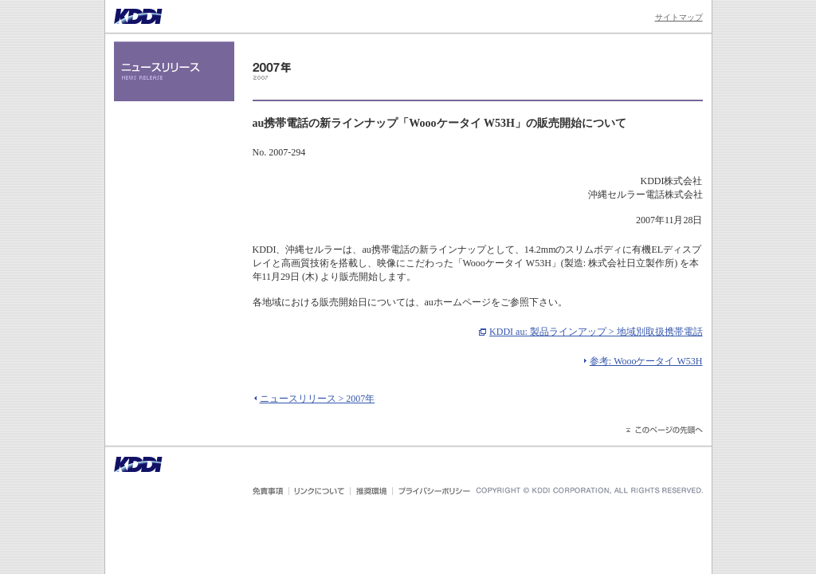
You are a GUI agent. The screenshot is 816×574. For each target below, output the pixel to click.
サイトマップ (679, 17)
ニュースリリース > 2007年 (317, 398)
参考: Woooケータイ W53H (646, 361)
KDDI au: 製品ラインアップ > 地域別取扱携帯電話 (595, 331)
